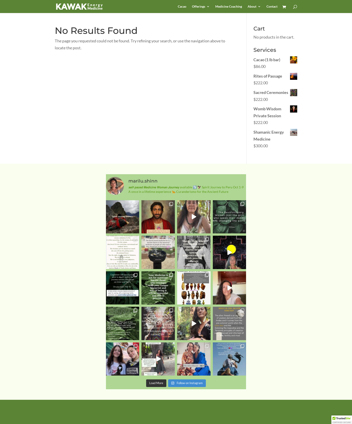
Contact (271, 6)
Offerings (198, 6)
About (252, 6)
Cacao (182, 6)
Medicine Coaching (228, 6)
